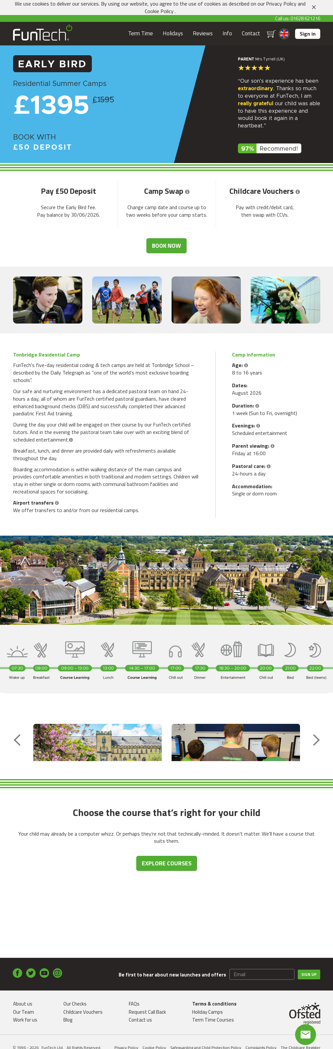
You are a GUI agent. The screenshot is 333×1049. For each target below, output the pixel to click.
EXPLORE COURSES (166, 913)
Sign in (308, 34)
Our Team (23, 1012)
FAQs (134, 1003)
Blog (67, 1020)
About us (22, 1003)
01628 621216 (305, 18)
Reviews (203, 33)
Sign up (309, 974)
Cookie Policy (159, 11)
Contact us (140, 1020)
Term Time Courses (213, 1020)
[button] (187, 191)
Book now (166, 245)
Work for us (25, 1020)
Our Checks (75, 1003)
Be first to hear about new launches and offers (172, 974)
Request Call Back (147, 1012)
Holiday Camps (207, 1012)
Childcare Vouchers (83, 1012)
